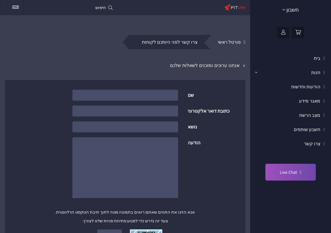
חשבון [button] (291, 10)
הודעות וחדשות (306, 87)
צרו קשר (312, 143)
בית (317, 58)
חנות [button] (288, 72)
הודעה (194, 142)
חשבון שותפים (307, 129)
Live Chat (291, 172)
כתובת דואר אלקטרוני (209, 110)
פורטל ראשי (229, 42)
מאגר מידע (310, 101)
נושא (192, 126)
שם (191, 94)
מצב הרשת (310, 115)
